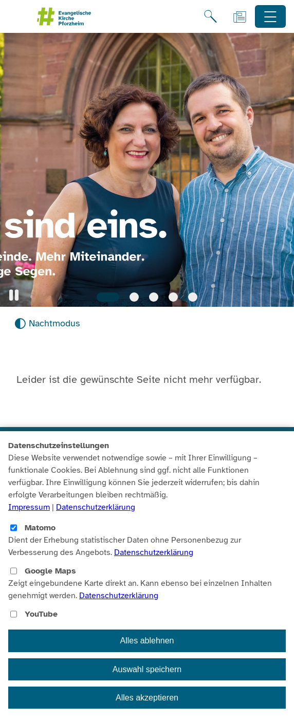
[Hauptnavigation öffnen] (270, 16)
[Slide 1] (108, 297)
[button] (14, 295)
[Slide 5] (192, 297)
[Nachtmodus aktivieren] (47, 323)
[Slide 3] (153, 297)
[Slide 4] (173, 297)
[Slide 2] (134, 297)
